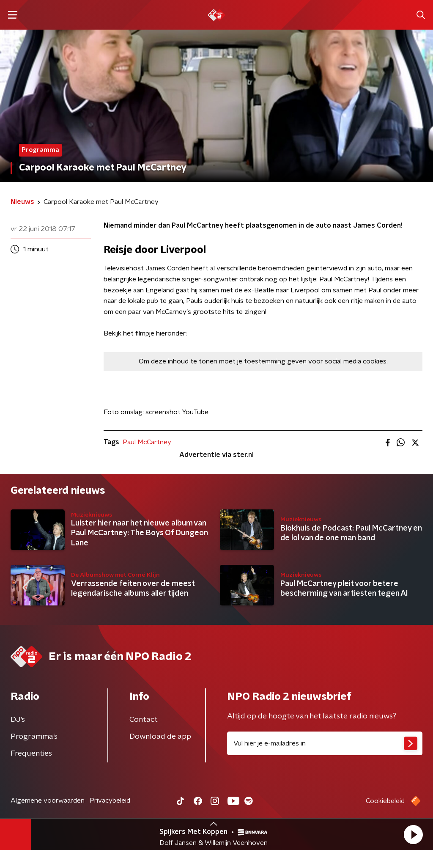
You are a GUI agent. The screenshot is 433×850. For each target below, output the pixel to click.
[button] (413, 834)
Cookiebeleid (385, 801)
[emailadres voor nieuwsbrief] (324, 743)
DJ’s (18, 719)
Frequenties (31, 753)
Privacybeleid (110, 800)
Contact (143, 719)
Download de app (160, 736)
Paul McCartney (147, 442)
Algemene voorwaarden (48, 800)
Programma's (34, 736)
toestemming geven (275, 361)
